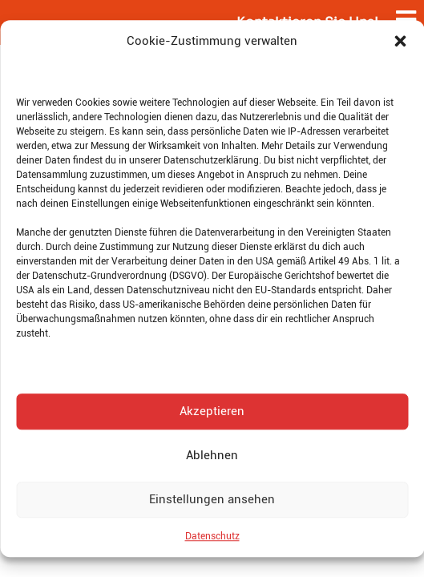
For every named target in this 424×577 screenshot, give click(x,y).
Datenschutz (212, 536)
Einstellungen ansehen (212, 499)
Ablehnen (212, 455)
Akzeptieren (212, 411)
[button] (400, 42)
